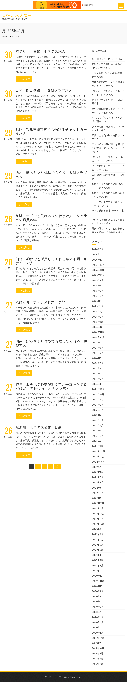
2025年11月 (98, 269)
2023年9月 (98, 404)
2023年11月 (98, 394)
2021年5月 (97, 549)
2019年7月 (97, 663)
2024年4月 (98, 368)
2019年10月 (98, 648)
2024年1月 (97, 384)
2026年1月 (97, 259)
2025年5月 (98, 301)
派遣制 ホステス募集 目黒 (39, 427)
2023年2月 (98, 441)
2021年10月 (98, 523)
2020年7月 (98, 601)
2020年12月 (98, 575)
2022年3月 (98, 498)
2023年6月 (98, 420)
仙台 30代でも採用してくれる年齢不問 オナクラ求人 (51, 260)
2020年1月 (97, 632)
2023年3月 (98, 435)
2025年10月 (98, 275)
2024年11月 (98, 332)
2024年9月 (98, 342)
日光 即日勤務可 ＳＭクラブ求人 (44, 90)
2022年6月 (98, 482)
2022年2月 (98, 503)
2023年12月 (98, 389)
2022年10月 (98, 461)
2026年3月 (98, 249)
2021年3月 (97, 560)
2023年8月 (98, 409)
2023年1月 (97, 446)
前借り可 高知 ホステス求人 (40, 51)
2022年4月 (98, 492)
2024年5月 (98, 363)
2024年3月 (98, 373)
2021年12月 (98, 513)
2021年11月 (98, 518)
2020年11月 (98, 580)
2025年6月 (98, 295)
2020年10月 (98, 586)
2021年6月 (97, 544)
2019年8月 (97, 658)
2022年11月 (98, 456)
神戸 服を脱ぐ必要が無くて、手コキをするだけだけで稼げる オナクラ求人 (51, 386)
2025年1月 (97, 321)
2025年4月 (98, 306)
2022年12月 (98, 451)
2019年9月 (97, 653)
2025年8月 (98, 285)
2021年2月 (97, 565)
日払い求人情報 (17, 15)
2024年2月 (98, 378)
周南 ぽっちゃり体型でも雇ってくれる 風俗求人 (51, 343)
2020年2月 (98, 627)
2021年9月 (97, 529)
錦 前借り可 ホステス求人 (107, 58)
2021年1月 (97, 570)
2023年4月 (98, 430)
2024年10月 (98, 337)
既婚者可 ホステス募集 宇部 (40, 301)
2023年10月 (98, 399)
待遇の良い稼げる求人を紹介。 (15, 19)
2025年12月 (98, 264)
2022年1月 (97, 508)
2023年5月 (98, 425)
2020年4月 (98, 617)
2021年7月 (97, 539)
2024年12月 (98, 327)
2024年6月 (98, 358)
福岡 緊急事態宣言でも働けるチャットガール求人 (51, 131)
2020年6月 (98, 606)
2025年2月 (98, 316)
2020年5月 (98, 612)
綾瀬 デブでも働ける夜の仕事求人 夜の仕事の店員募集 (51, 217)
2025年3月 (98, 311)
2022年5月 (98, 487)
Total (64, 676)
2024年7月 (98, 352)
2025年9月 (98, 280)
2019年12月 (98, 637)
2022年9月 (98, 466)
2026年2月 (98, 254)
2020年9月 (98, 591)
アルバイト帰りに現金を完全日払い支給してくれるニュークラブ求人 (108, 148)
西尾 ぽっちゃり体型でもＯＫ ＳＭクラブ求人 (51, 174)
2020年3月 (98, 622)
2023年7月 (98, 415)
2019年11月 (98, 643)
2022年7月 (98, 477)
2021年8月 (97, 534)
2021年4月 (97, 554)
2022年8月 (98, 472)
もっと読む (24, 78)
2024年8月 (98, 347)
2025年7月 (98, 290)
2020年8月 (98, 596)
